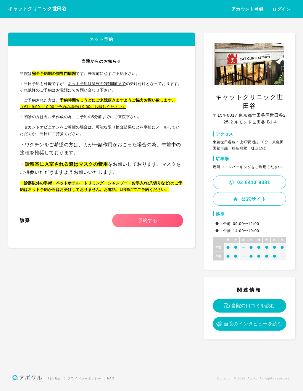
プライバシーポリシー (84, 378)
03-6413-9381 (249, 182)
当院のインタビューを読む (249, 324)
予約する (147, 220)
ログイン (281, 9)
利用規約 (55, 378)
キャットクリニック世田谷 (37, 8)
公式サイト (249, 199)
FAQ (111, 378)
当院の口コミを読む (249, 305)
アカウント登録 (247, 9)
